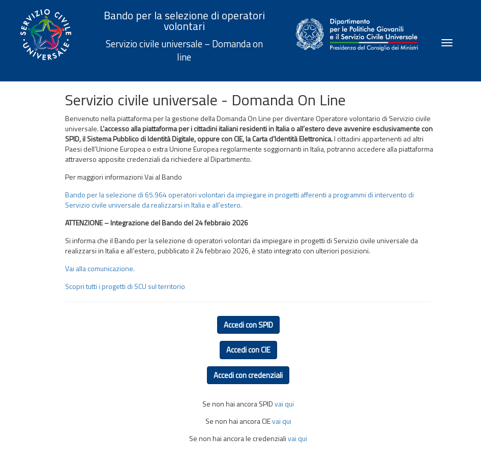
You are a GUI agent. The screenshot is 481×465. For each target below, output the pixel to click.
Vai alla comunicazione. (100, 268)
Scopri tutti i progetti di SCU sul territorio (125, 286)
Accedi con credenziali (248, 375)
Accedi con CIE (248, 350)
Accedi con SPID (248, 325)
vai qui (284, 403)
